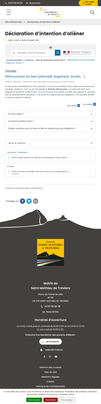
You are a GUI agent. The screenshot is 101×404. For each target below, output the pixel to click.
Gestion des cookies (50, 367)
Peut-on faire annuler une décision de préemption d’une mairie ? (40, 157)
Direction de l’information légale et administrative (24, 188)
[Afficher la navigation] (8, 12)
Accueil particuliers (14, 60)
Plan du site (50, 372)
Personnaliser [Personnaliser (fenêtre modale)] (67, 400)
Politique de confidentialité (50, 386)
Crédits (50, 381)
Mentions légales (50, 376)
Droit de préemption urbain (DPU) (51, 60)
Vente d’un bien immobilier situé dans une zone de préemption (40, 171)
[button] (50, 114)
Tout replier (73, 105)
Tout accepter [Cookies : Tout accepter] (34, 400)
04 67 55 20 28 (50, 306)
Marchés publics (54, 350)
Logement (29, 60)
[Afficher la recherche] (92, 12)
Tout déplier (89, 104)
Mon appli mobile (88, 3)
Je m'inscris (50, 341)
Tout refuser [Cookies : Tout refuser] (50, 400)
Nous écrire (51, 311)
